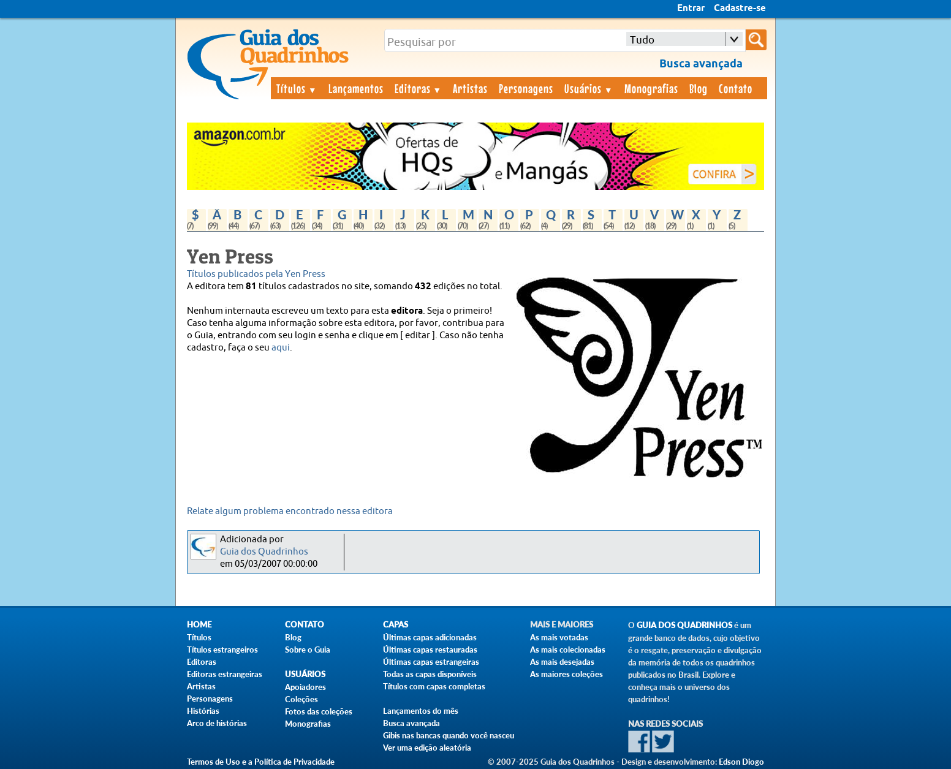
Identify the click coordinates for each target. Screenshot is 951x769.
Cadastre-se (740, 8)
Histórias (203, 711)
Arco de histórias (217, 723)
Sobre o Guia (307, 649)
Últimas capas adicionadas (430, 637)
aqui (280, 348)
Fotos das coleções (318, 711)
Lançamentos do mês (420, 711)
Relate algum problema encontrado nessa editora (290, 511)
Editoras (418, 88)
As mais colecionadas (567, 649)
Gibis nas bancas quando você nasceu (448, 735)
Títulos (296, 88)
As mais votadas (559, 637)
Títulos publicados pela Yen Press (256, 274)
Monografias (651, 88)
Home (199, 624)
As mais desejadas (562, 662)
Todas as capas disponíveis (430, 674)
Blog (698, 88)
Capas (395, 624)
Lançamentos (356, 88)
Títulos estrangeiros (222, 649)
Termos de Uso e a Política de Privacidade (261, 762)
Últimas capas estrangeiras (431, 662)
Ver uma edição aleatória (427, 747)
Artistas (470, 88)
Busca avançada (411, 723)
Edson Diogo (741, 762)
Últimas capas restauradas (430, 649)
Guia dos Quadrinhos (264, 552)
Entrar (691, 8)
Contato (735, 88)
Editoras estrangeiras (224, 674)
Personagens (526, 88)
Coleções (301, 699)
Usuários (588, 88)
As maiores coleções (566, 674)
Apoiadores (305, 687)
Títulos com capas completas (434, 686)
